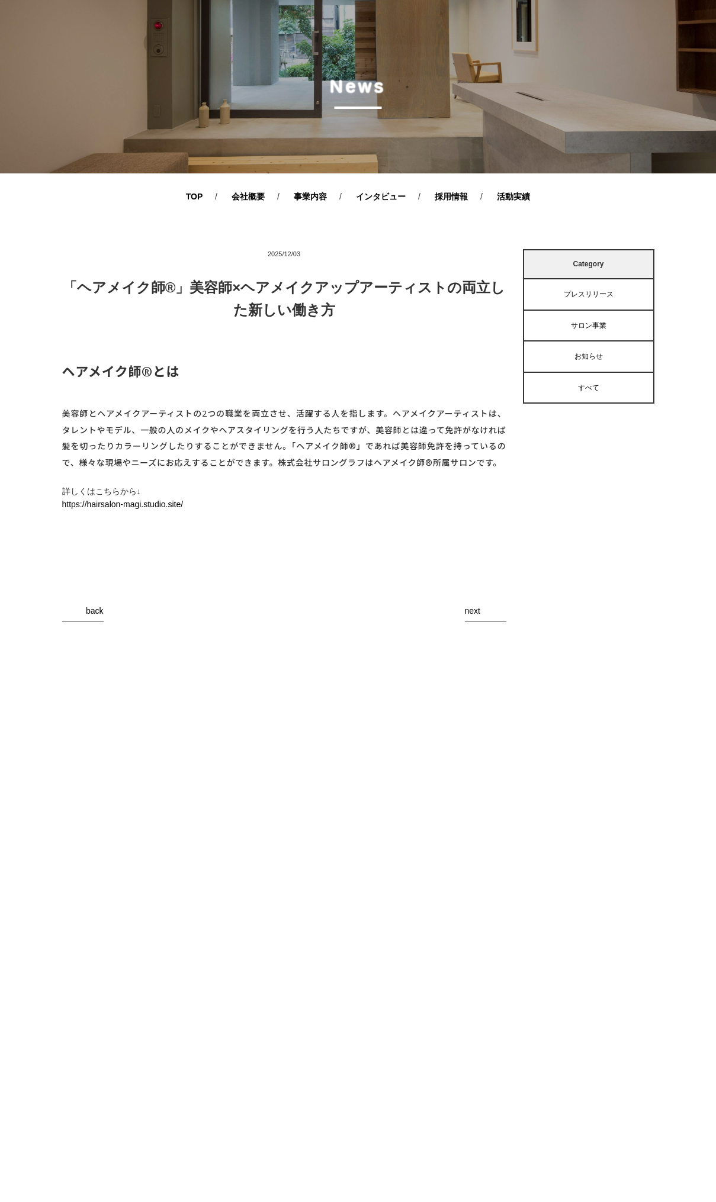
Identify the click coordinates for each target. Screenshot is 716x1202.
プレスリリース (589, 294)
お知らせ (588, 356)
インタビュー (381, 196)
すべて (588, 388)
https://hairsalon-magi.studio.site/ (123, 504)
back (95, 610)
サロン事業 (588, 325)
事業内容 (310, 196)
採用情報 (451, 196)
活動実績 (513, 196)
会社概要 (248, 196)
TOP (194, 196)
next (472, 610)
